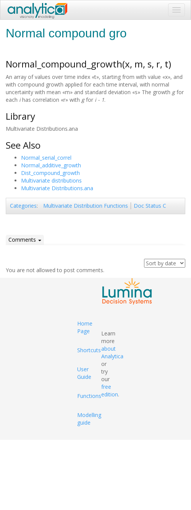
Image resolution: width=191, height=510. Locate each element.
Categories (23, 205)
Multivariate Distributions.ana (57, 188)
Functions (89, 395)
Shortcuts (89, 350)
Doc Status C (150, 205)
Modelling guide (89, 418)
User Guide (84, 373)
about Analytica (112, 352)
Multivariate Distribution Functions (85, 205)
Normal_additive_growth (51, 165)
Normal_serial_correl (46, 157)
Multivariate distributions (51, 180)
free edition (109, 390)
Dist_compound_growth (50, 172)
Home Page (84, 327)
